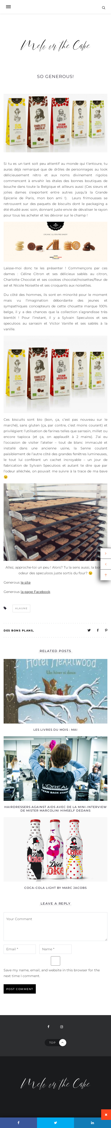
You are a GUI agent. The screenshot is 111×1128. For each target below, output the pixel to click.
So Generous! (55, 76)
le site (26, 582)
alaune (21, 608)
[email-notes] (20, 949)
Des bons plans (18, 630)
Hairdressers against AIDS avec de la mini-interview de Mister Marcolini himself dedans (55, 808)
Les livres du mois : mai (55, 729)
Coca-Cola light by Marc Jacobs (55, 888)
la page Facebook (35, 592)
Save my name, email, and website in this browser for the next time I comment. (52, 973)
